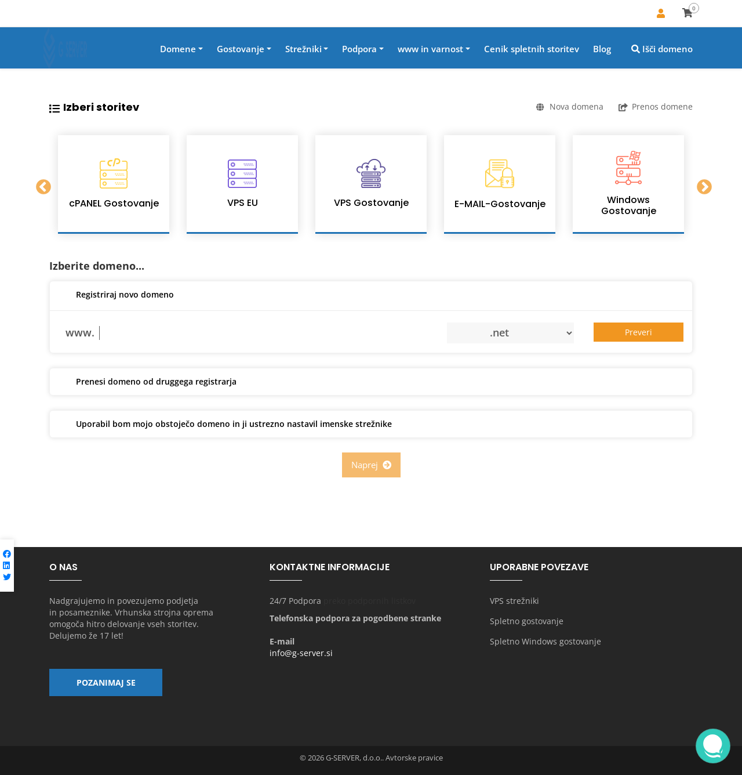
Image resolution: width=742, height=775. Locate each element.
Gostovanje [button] (240, 49)
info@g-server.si (301, 652)
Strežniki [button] (303, 49)
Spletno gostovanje (526, 620)
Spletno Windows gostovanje (545, 641)
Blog (602, 49)
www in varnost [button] (430, 49)
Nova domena (569, 106)
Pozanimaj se (106, 682)
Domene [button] (178, 49)
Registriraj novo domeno (116, 295)
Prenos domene (656, 106)
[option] (113, 184)
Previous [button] (40, 184)
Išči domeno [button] (662, 49)
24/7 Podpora (295, 600)
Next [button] (701, 184)
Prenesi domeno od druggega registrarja (148, 382)
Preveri (638, 332)
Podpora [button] (359, 49)
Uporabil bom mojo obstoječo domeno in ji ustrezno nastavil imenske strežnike (225, 424)
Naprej (371, 464)
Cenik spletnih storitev (531, 49)
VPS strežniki (514, 600)
